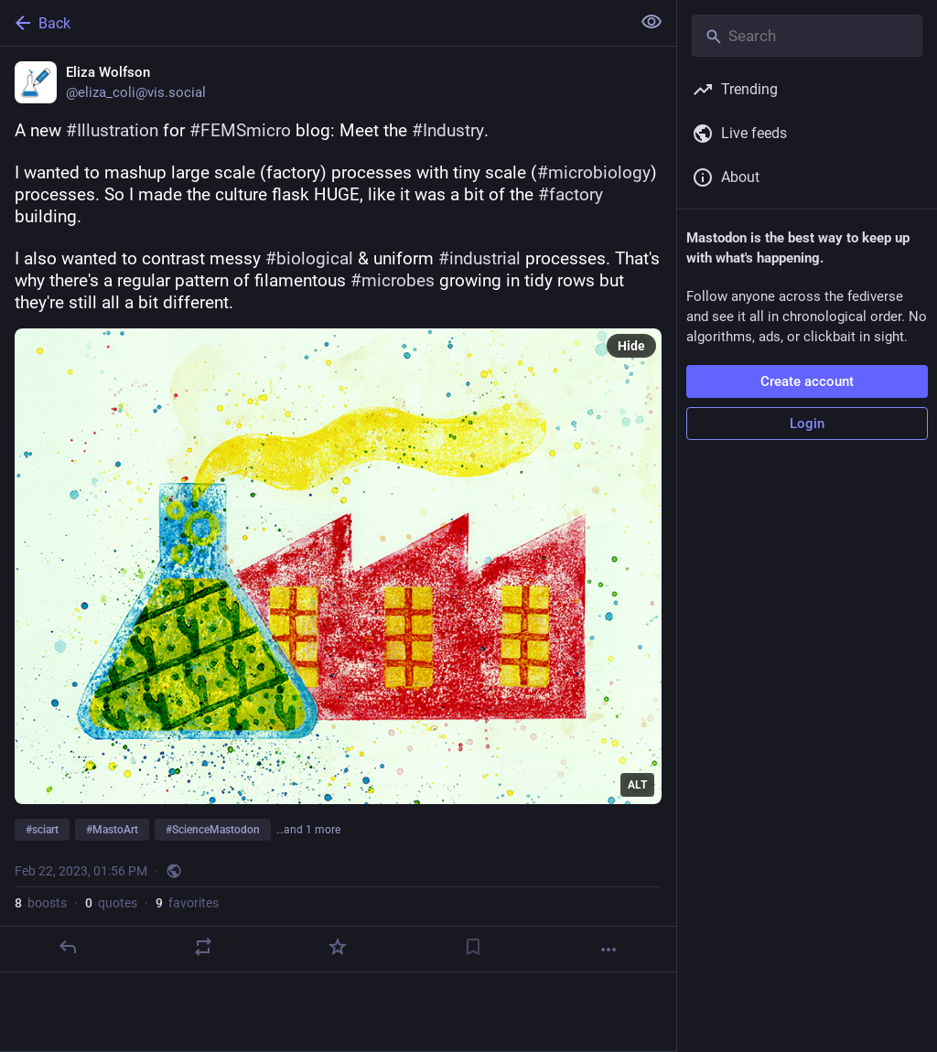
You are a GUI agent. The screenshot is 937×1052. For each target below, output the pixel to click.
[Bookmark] (473, 947)
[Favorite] (338, 947)
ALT (637, 784)
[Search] (807, 36)
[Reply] (68, 947)
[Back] (313, 23)
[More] (608, 950)
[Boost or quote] (203, 947)
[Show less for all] (651, 22)
